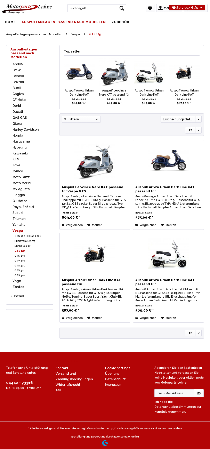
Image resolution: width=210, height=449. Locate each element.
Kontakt (62, 368)
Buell (17, 88)
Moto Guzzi (22, 177)
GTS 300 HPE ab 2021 (28, 236)
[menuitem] (96, 10)
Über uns (112, 374)
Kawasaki (20, 153)
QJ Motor (20, 201)
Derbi (17, 106)
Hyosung (20, 147)
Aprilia (18, 64)
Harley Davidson (26, 129)
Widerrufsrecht (68, 385)
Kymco (18, 171)
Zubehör (17, 296)
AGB (59, 390)
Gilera (17, 124)
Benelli (18, 76)
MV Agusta (21, 189)
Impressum (113, 385)
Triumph (19, 219)
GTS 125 (20, 250)
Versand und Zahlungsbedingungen (74, 376)
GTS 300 (20, 265)
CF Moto (19, 100)
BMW (17, 70)
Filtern (71, 119)
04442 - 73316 (19, 382)
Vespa (18, 231)
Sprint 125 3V (23, 245)
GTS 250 (20, 255)
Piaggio (19, 195)
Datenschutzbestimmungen (175, 406)
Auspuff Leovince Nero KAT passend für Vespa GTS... (114, 93)
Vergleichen (72, 225)
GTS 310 (20, 275)
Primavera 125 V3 (25, 241)
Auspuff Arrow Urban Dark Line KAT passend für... (79, 93)
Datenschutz (115, 379)
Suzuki (18, 213)
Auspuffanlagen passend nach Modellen (23, 53)
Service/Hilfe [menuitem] (185, 8)
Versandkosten (96, 428)
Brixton (18, 82)
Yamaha (19, 225)
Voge (17, 281)
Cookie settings (117, 368)
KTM (16, 159)
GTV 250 (20, 260)
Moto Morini (22, 183)
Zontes (18, 287)
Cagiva (18, 94)
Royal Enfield (23, 207)
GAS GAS (20, 118)
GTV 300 (20, 270)
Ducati (18, 112)
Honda (18, 135)
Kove (16, 165)
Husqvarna (21, 141)
